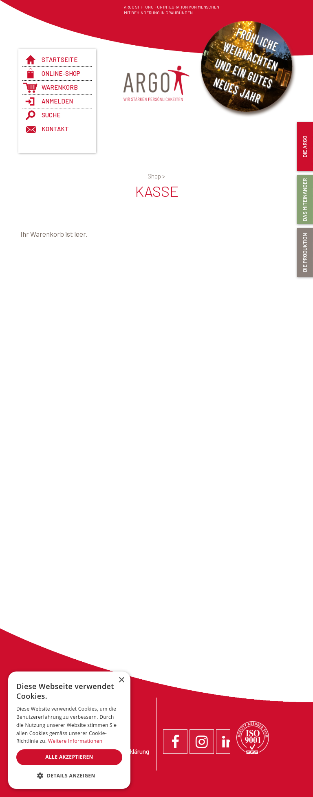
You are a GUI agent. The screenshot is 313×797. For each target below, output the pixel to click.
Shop (156, 176)
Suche (51, 115)
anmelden (57, 101)
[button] (69, 776)
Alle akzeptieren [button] (69, 756)
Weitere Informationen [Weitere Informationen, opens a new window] (75, 741)
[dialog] (69, 730)
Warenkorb (60, 87)
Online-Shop (61, 73)
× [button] (121, 680)
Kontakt (55, 128)
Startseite (59, 59)
